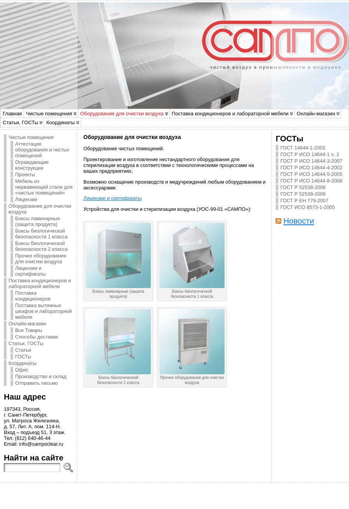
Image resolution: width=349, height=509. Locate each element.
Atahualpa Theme (168, 494)
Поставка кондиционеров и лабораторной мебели (230, 113)
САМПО (178, 491)
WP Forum (215, 494)
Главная (12, 113)
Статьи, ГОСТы (20, 122)
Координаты (60, 122)
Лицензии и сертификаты (112, 198)
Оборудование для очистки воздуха (122, 113)
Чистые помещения (49, 113)
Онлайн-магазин (316, 113)
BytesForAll (187, 494)
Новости (298, 220)
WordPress (146, 494)
